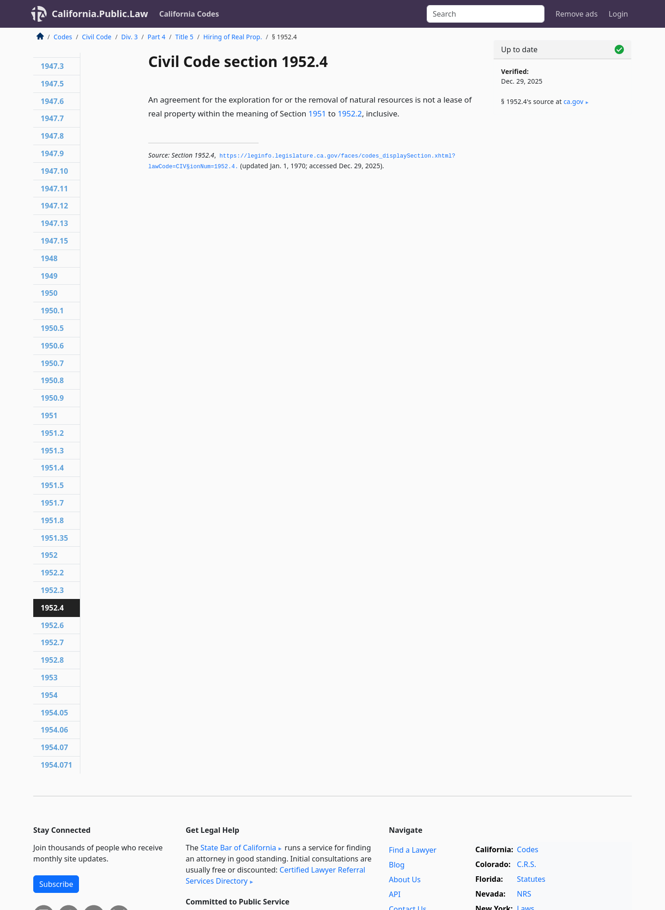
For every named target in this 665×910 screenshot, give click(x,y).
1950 (49, 293)
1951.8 (52, 520)
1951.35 (54, 538)
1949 (49, 276)
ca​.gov (573, 101)
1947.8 (52, 136)
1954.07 (54, 747)
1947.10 (54, 171)
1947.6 (52, 101)
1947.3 (52, 66)
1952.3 (52, 590)
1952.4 (52, 608)
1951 (317, 113)
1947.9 (52, 153)
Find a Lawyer (412, 850)
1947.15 (54, 241)
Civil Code (96, 36)
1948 (49, 258)
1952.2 (350, 113)
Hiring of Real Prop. (232, 36)
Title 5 (184, 36)
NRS (524, 894)
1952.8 (52, 660)
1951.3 (52, 451)
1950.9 (52, 398)
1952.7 (52, 642)
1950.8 (52, 380)
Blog (397, 865)
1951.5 (52, 485)
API (394, 894)
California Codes (189, 14)
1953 (49, 677)
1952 (49, 555)
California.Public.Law (100, 13)
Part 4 (157, 36)
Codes (63, 36)
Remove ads (577, 14)
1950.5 (52, 328)
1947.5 (52, 84)
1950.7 (52, 363)
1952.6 (52, 625)
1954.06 (54, 730)
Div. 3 (129, 36)
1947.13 (54, 223)
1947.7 (52, 118)
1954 (49, 695)
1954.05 (54, 713)
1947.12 (54, 206)
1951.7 (52, 503)
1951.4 (52, 468)
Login (618, 14)
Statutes (531, 879)
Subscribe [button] (56, 884)
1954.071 (57, 765)
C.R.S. (526, 864)
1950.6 (52, 346)
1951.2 (52, 433)
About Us (405, 879)
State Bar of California (238, 848)
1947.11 (54, 188)
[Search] (485, 14)
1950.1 (52, 310)
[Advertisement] (562, 266)
